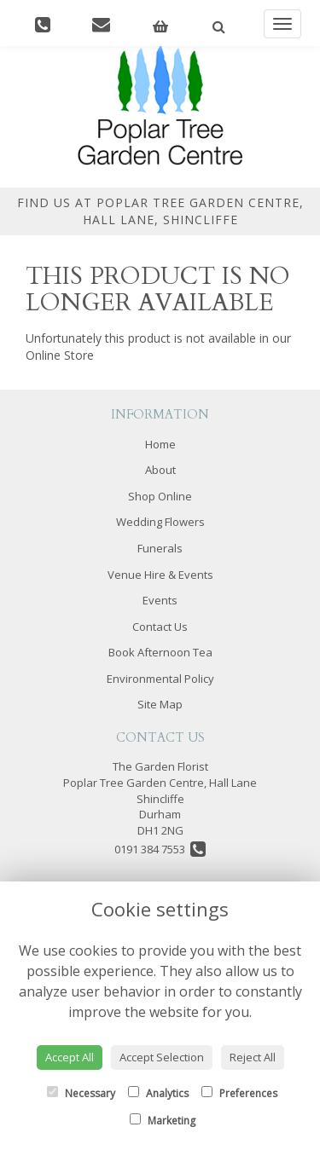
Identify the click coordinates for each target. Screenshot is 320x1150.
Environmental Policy (160, 678)
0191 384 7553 (160, 849)
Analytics (158, 1093)
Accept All (69, 1057)
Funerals (160, 548)
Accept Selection (161, 1057)
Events (160, 600)
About (160, 469)
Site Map (160, 704)
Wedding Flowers (160, 521)
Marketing (162, 1120)
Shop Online (160, 496)
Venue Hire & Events (160, 574)
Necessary (81, 1093)
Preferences (239, 1093)
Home (160, 444)
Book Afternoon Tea (160, 652)
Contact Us (160, 626)
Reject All (253, 1057)
